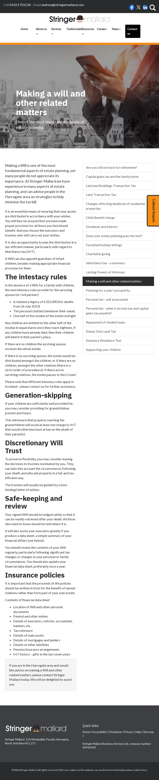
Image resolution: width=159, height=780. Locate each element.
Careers (101, 29)
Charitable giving (98, 254)
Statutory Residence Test (103, 340)
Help (138, 732)
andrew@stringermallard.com (63, 5)
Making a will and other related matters (114, 281)
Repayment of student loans (105, 322)
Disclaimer (115, 732)
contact (47, 675)
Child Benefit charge (100, 217)
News (116, 29)
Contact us (132, 31)
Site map (148, 732)
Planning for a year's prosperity (108, 290)
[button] (153, 210)
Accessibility (99, 732)
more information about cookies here (127, 770)
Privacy (128, 732)
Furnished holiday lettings (104, 245)
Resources (88, 30)
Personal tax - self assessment (107, 299)
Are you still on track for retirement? (111, 167)
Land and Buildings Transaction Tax (111, 186)
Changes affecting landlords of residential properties (115, 206)
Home (24, 29)
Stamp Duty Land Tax (101, 331)
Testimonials (73, 29)
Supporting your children (103, 349)
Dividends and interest (102, 227)
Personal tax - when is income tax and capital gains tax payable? (117, 310)
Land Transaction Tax (101, 194)
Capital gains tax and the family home (112, 176)
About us (41, 30)
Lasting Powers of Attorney (105, 272)
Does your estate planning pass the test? (114, 236)
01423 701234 (20, 5)
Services (56, 30)
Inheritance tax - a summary (105, 263)
